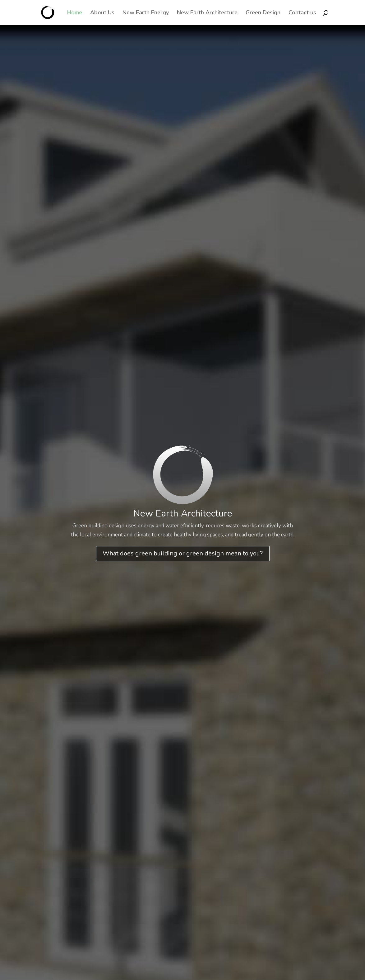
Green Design (263, 13)
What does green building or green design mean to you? (183, 553)
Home (74, 13)
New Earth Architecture (207, 13)
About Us (102, 13)
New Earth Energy (145, 13)
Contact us (302, 13)
